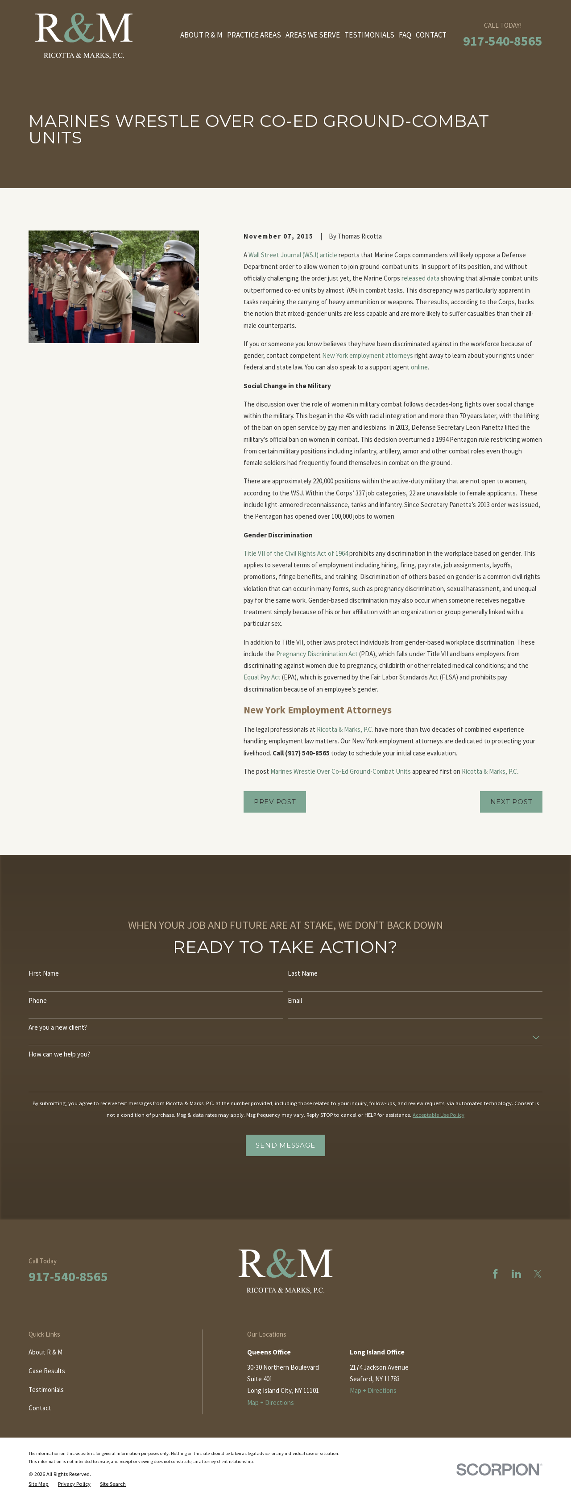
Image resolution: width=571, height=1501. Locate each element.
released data (420, 278)
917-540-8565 (502, 40)
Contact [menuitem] (431, 35)
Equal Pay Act (262, 677)
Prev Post (275, 801)
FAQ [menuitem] (405, 35)
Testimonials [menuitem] (369, 35)
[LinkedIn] (516, 1274)
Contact (40, 1408)
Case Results (47, 1371)
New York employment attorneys (367, 355)
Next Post (511, 801)
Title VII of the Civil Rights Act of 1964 (296, 553)
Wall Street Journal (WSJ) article (292, 255)
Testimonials (46, 1389)
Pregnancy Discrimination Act (317, 654)
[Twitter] (537, 1274)
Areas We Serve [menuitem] (313, 35)
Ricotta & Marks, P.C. (345, 729)
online (419, 367)
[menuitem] (39, 1484)
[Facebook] (495, 1274)
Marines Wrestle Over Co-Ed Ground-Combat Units (340, 771)
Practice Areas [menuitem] (254, 35)
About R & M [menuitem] (201, 35)
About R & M (45, 1352)
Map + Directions (270, 1402)
